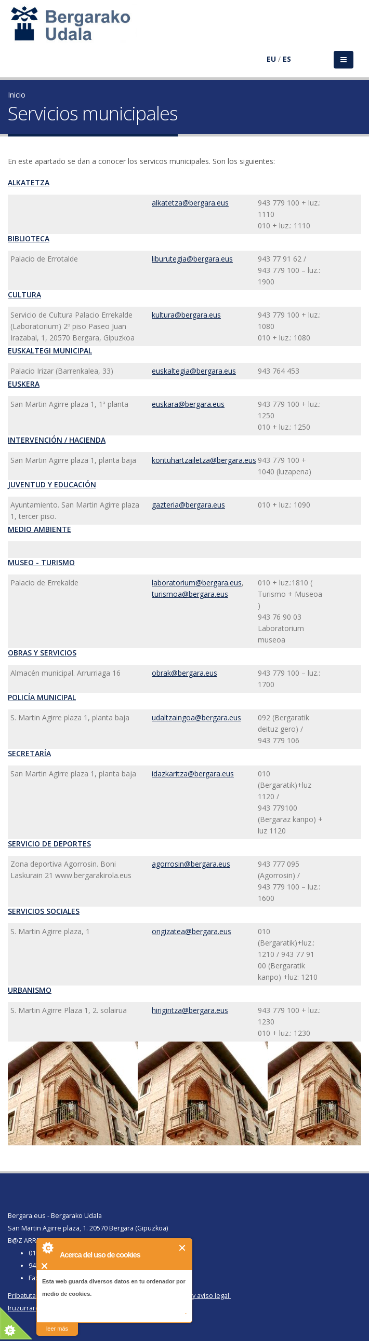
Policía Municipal (42, 697)
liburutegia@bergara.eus (192, 259)
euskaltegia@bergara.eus (194, 371)
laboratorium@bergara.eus (197, 582)
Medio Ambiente (39, 529)
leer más (57, 1328)
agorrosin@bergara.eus (191, 864)
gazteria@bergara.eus (188, 505)
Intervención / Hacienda (57, 440)
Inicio (16, 95)
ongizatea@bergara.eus (191, 931)
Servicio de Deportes (49, 844)
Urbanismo (29, 990)
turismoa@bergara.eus (190, 594)
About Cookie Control (47, 1247)
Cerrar (182, 1247)
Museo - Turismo (41, 562)
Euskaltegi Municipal (50, 350)
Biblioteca (28, 238)
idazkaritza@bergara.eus (193, 773)
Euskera (23, 384)
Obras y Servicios (42, 653)
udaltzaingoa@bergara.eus (196, 717)
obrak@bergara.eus (184, 673)
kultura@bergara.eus (186, 315)
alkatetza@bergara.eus (190, 203)
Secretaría (29, 753)
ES (287, 59)
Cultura (24, 294)
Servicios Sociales (44, 911)
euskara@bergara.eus (188, 404)
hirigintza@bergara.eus (190, 1010)
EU (271, 59)
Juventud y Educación (52, 484)
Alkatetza (28, 182)
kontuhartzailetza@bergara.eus (204, 460)
